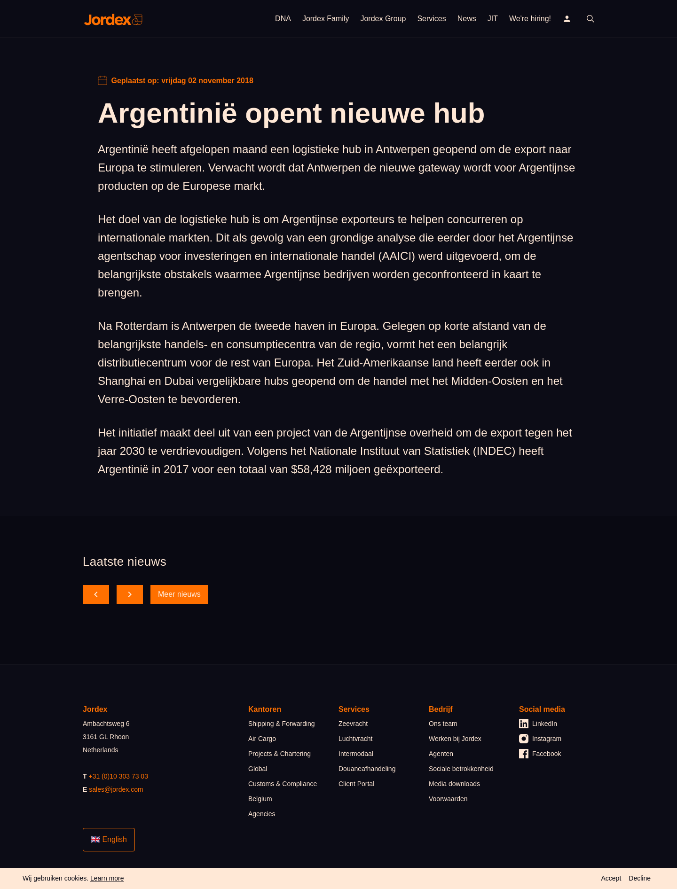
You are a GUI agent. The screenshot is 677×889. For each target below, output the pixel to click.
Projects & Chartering (279, 753)
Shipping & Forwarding (281, 723)
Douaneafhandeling (366, 768)
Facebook (540, 753)
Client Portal (356, 784)
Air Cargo (262, 738)
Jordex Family (325, 19)
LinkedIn (538, 723)
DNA (283, 19)
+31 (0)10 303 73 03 (118, 776)
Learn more (107, 878)
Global (257, 768)
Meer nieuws (179, 594)
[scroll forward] (130, 594)
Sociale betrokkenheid (461, 768)
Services (431, 19)
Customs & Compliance (282, 784)
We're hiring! (530, 19)
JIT (493, 19)
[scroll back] (96, 594)
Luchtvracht (355, 738)
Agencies (262, 814)
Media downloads (454, 784)
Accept (611, 878)
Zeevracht (353, 723)
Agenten (441, 753)
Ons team (443, 723)
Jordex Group (383, 19)
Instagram (540, 738)
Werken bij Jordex (455, 738)
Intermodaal (355, 753)
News (466, 19)
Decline (640, 878)
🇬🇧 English (109, 839)
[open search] (590, 19)
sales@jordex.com (116, 789)
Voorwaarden (448, 799)
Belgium (260, 799)
